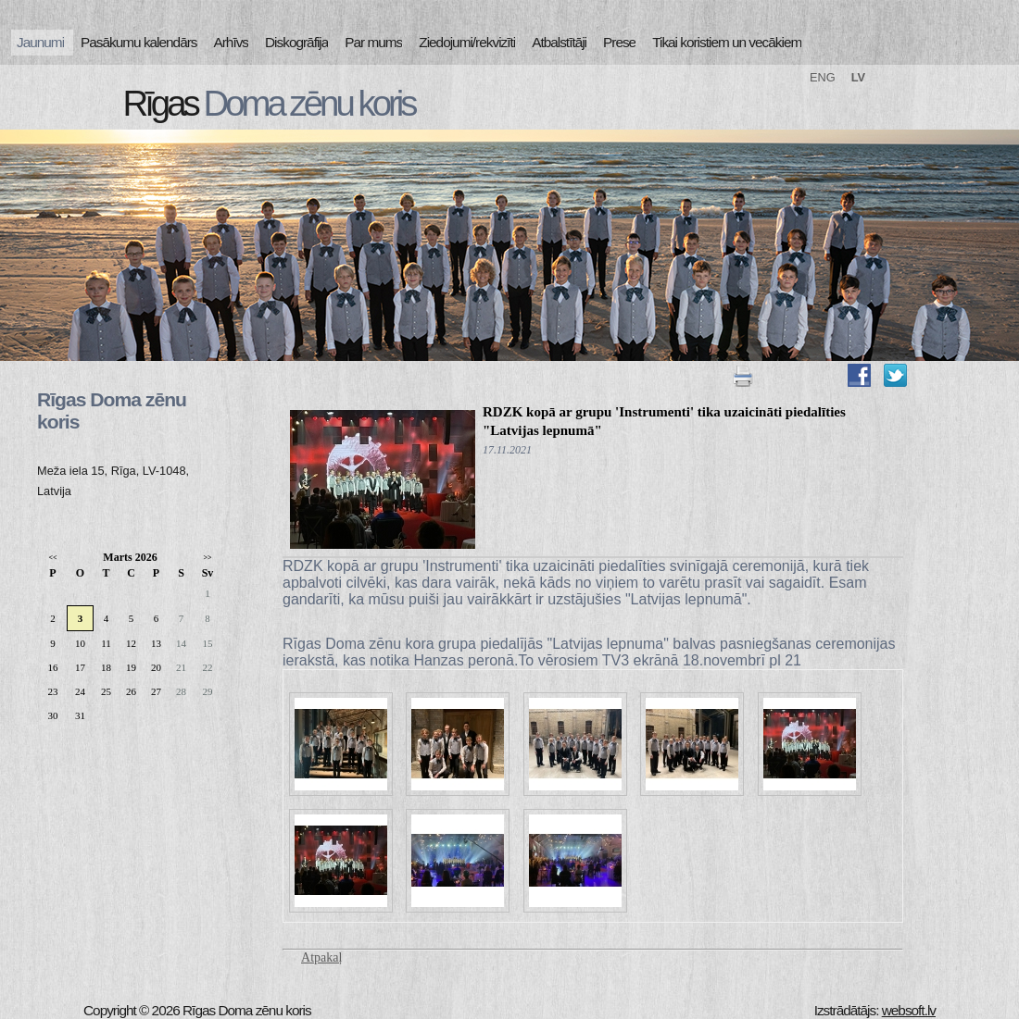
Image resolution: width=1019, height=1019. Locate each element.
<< (52, 557)
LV (858, 77)
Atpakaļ (321, 957)
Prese (619, 42)
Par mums (373, 42)
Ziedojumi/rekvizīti (467, 42)
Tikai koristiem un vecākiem (726, 42)
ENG (823, 77)
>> (207, 557)
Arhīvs (231, 42)
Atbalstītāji (559, 42)
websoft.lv (909, 1010)
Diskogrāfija (296, 42)
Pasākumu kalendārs (138, 42)
